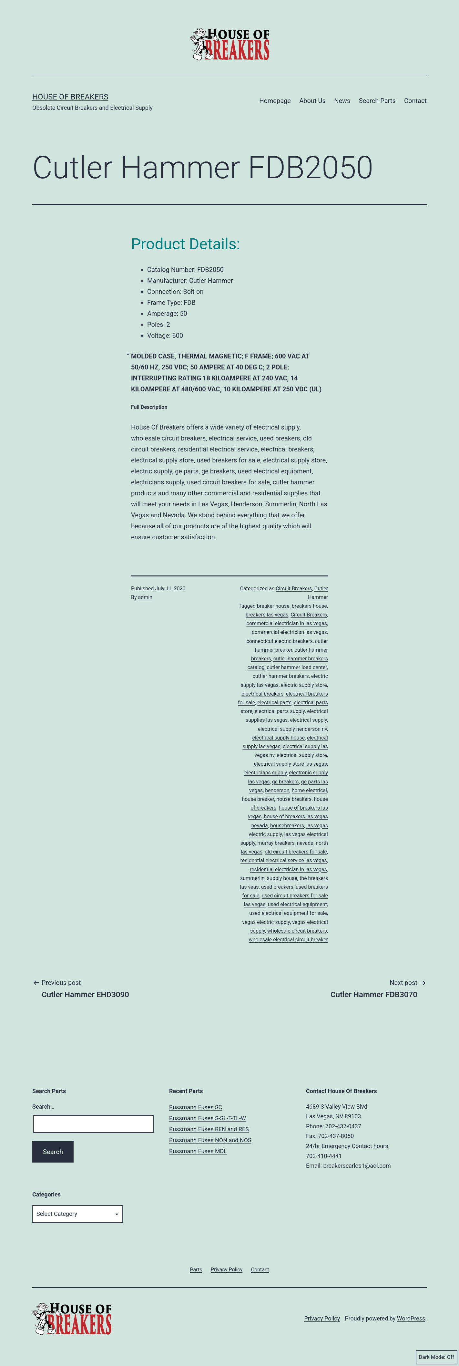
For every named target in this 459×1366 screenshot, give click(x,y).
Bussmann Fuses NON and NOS (210, 1140)
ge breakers (285, 782)
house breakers (293, 799)
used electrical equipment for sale (288, 913)
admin (145, 597)
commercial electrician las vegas (289, 632)
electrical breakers (262, 694)
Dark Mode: (436, 1357)
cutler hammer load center (297, 667)
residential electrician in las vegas (288, 869)
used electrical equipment (297, 904)
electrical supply (308, 720)
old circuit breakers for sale (296, 852)
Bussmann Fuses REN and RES (209, 1129)
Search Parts (377, 101)
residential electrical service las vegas (283, 860)
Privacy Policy (322, 1318)
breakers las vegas (267, 615)
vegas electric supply (266, 922)
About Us (312, 101)
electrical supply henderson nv (292, 729)
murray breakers (276, 843)
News (342, 101)
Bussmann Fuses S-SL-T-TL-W (207, 1118)
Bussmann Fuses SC (195, 1107)
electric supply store (304, 685)
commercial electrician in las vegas (287, 623)
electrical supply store (302, 755)
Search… (43, 1106)
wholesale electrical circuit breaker (288, 940)
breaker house (273, 606)
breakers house (309, 606)
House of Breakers (70, 96)
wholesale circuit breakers (297, 931)
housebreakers (287, 826)
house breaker (258, 799)
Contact (415, 101)
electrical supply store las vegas (290, 764)
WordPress (411, 1318)
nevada (305, 843)
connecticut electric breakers (279, 641)
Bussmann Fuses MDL (198, 1151)
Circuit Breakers (294, 588)
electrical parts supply (280, 711)
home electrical (309, 790)
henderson (277, 790)
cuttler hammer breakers (280, 676)
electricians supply (265, 773)
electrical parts (274, 702)
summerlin (252, 878)
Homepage (275, 101)
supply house (282, 878)
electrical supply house (278, 738)
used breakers (277, 887)
